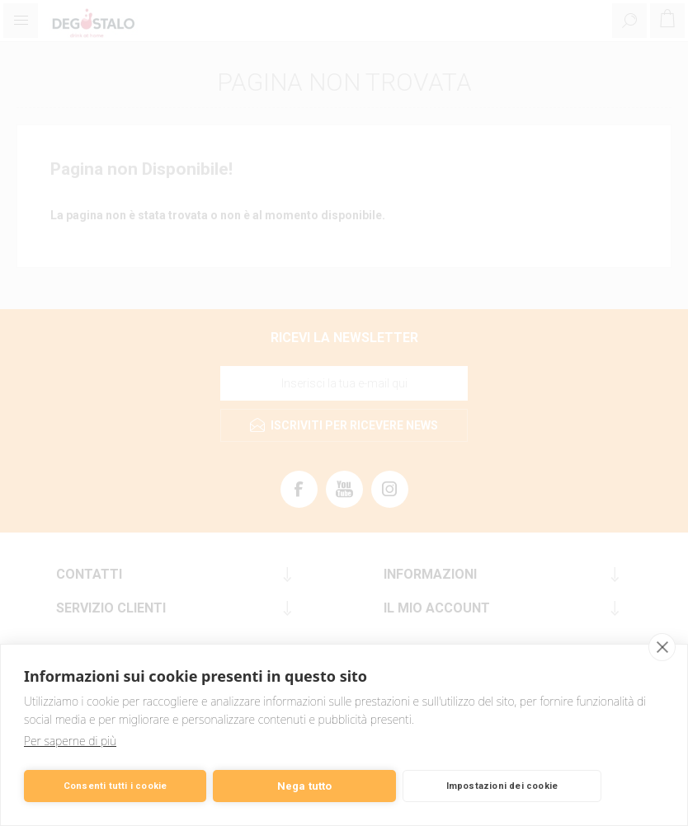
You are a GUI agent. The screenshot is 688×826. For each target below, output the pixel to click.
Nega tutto (304, 786)
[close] (662, 647)
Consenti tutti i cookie (115, 786)
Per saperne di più (70, 741)
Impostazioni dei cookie (502, 786)
